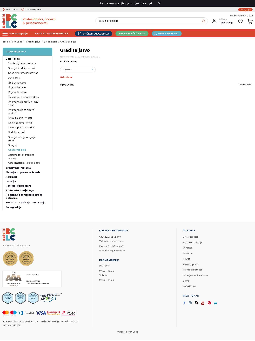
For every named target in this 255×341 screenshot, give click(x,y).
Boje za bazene (17, 87)
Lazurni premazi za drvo (21, 128)
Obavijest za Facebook (195, 274)
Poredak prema (246, 85)
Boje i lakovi (13, 59)
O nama (187, 248)
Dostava (187, 253)
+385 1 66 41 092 (169, 33)
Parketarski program (18, 186)
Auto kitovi (14, 78)
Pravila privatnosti (192, 269)
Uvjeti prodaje (190, 237)
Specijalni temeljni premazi (23, 73)
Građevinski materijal (18, 168)
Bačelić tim (189, 285)
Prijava (223, 19)
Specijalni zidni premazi (21, 68)
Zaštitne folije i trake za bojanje (21, 157)
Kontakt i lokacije (192, 242)
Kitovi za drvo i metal (20, 118)
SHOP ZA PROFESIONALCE (52, 33)
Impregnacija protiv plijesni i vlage (23, 104)
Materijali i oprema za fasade (23, 172)
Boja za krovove (17, 83)
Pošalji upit (245, 9)
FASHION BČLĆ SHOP (132, 33)
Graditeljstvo (16, 52)
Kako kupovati (191, 264)
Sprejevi (12, 145)
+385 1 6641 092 (113, 241)
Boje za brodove (17, 92)
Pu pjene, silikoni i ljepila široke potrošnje (24, 197)
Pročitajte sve (68, 62)
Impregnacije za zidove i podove (21, 112)
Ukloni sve (66, 78)
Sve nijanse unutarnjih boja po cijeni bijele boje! (126, 3)
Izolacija (11, 181)
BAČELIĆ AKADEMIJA (96, 33)
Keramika (11, 177)
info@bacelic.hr (116, 250)
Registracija (226, 23)
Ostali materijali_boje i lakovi (24, 163)
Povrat (186, 258)
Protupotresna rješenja (20, 190)
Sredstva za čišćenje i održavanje (25, 203)
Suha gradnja (13, 207)
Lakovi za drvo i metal (20, 123)
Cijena (66, 70)
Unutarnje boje (17, 150)
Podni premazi (16, 132)
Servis (186, 280)
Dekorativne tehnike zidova (23, 97)
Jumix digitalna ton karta (22, 63)
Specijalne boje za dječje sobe (21, 139)
